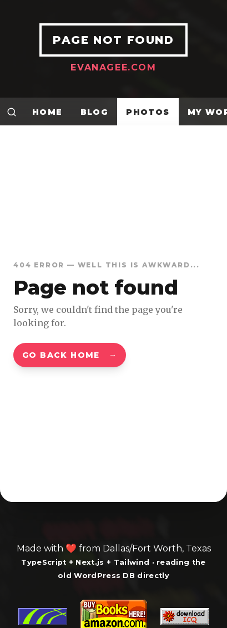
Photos (147, 112)
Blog (94, 112)
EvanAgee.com (113, 67)
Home (47, 112)
